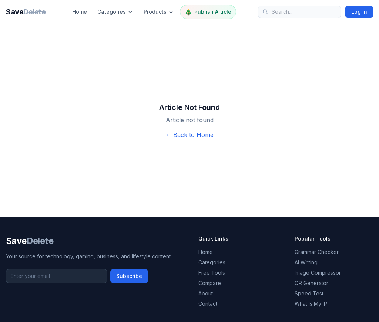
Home (79, 12)
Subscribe (129, 276)
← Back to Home (189, 134)
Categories (115, 12)
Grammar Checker (317, 252)
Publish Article (208, 11)
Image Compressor (318, 272)
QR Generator (311, 283)
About (205, 293)
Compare (209, 283)
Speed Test (309, 293)
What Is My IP (311, 304)
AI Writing (306, 262)
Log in (359, 12)
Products (159, 12)
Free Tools (211, 272)
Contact (207, 304)
